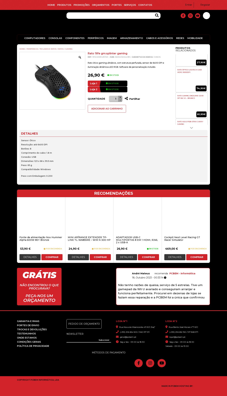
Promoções (82, 4)
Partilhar (132, 98)
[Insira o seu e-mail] (88, 339)
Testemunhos (26, 333)
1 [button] (144, 303)
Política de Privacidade (33, 345)
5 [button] (161, 303)
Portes (117, 4)
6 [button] (165, 303)
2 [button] (148, 303)
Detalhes (30, 257)
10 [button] (183, 303)
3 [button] (153, 303)
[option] (192, 57)
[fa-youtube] (197, 15)
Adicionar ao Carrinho (107, 108)
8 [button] (174, 303)
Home (51, 4)
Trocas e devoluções (32, 329)
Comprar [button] (52, 257)
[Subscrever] (104, 340)
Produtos (64, 4)
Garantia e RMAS (28, 321)
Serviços (130, 4)
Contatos (145, 4)
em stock (112, 83)
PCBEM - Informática (194, 273)
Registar (203, 4)
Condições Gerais (29, 341)
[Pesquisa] (113, 15)
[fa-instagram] (190, 15)
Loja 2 (93, 89)
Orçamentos (100, 4)
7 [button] (170, 303)
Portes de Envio (28, 325)
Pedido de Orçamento (84, 323)
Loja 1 (93, 83)
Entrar (186, 4)
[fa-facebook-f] (183, 15)
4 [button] (157, 303)
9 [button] (178, 303)
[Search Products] (157, 15)
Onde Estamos (27, 337)
